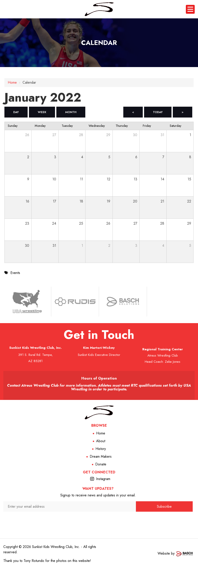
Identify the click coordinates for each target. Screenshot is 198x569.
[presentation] (69, 520)
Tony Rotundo (34, 560)
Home (12, 82)
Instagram (103, 478)
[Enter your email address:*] (69, 506)
